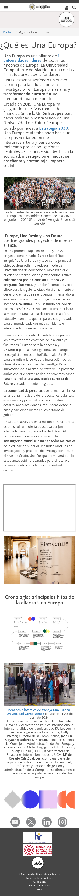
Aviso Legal (39, 881)
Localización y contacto (39, 878)
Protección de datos (39, 885)
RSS (39, 889)
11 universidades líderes (32, 58)
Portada (8, 32)
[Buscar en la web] (74, 7)
